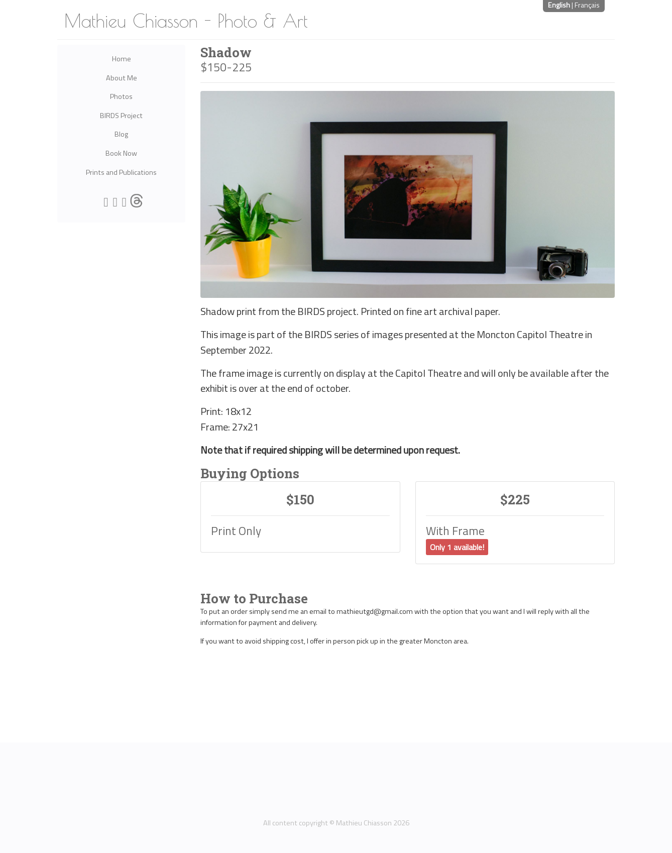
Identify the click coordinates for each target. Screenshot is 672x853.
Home (121, 58)
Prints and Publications (121, 172)
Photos (121, 96)
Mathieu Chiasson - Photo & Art (186, 20)
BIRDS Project (121, 115)
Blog (121, 134)
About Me (121, 77)
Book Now (121, 153)
